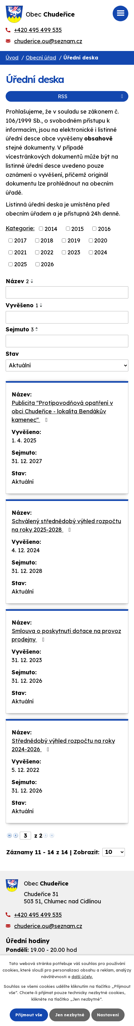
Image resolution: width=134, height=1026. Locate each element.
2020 (100, 240)
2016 (104, 228)
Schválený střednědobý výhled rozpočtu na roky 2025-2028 (66, 525)
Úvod (12, 57)
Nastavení (108, 1014)
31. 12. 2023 (27, 660)
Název (17, 281)
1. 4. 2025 (24, 440)
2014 (51, 228)
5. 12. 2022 (25, 769)
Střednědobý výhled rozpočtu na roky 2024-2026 (63, 745)
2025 (20, 264)
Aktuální (23, 481)
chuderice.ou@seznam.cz (48, 41)
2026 (47, 264)
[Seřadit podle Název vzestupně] (32, 279)
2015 (77, 228)
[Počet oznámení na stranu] (113, 852)
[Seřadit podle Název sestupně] (32, 282)
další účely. (82, 976)
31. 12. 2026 (27, 680)
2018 (46, 240)
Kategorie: (20, 228)
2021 (20, 252)
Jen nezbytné (69, 1014)
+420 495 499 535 (38, 29)
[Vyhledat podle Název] (67, 292)
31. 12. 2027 (27, 461)
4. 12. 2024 (26, 550)
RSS (91, 96)
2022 (46, 252)
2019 (73, 240)
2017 (20, 240)
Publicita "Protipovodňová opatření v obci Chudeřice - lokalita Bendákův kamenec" (62, 411)
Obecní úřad (41, 57)
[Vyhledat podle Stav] (67, 365)
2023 (73, 252)
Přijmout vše (28, 1014)
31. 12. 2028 (27, 570)
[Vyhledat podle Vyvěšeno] (67, 317)
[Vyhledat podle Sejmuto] (67, 341)
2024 (100, 252)
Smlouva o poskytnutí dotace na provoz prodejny (66, 635)
